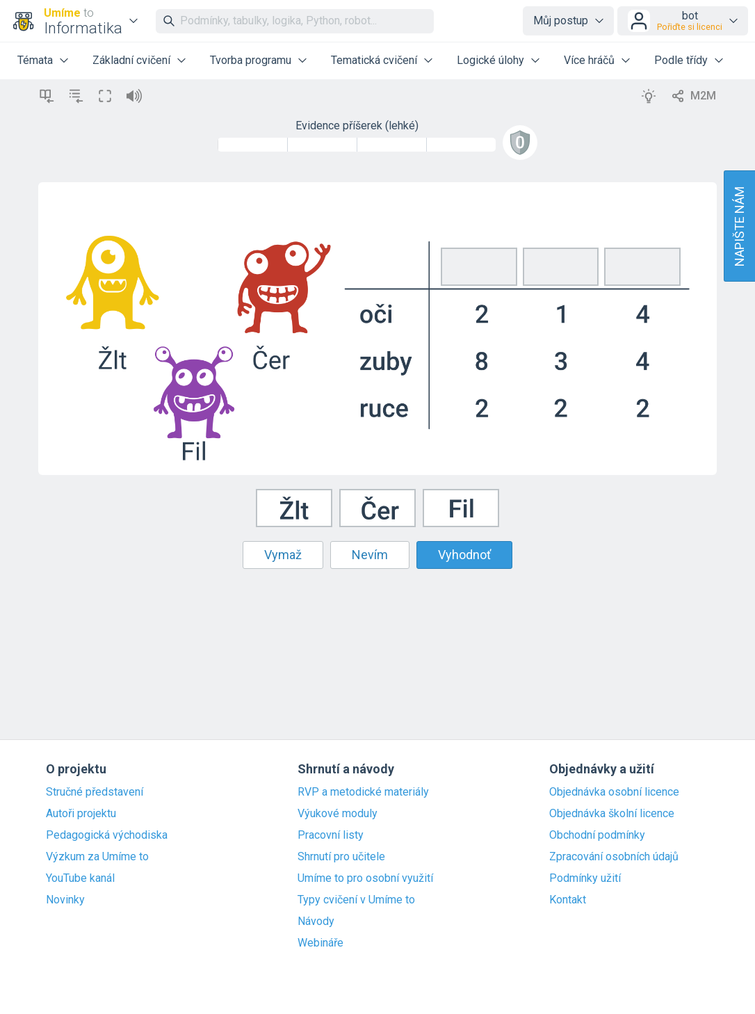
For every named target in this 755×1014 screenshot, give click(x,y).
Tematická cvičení (374, 60)
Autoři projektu (81, 813)
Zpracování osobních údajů (614, 857)
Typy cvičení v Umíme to (356, 900)
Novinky (65, 900)
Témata (35, 60)
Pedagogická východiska (107, 835)
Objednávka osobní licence (614, 792)
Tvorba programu (250, 60)
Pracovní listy (331, 835)
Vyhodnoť (464, 554)
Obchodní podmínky (597, 835)
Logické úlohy (490, 60)
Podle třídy (681, 60)
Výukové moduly (337, 813)
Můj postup (560, 20)
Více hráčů (589, 60)
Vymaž (283, 554)
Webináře (320, 943)
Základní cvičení (131, 60)
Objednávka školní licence (611, 813)
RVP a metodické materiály (363, 792)
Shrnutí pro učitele (341, 857)
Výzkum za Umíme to (97, 857)
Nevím (370, 554)
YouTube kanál (80, 878)
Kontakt (567, 900)
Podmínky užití (585, 878)
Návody (316, 921)
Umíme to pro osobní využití (365, 878)
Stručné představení (94, 792)
